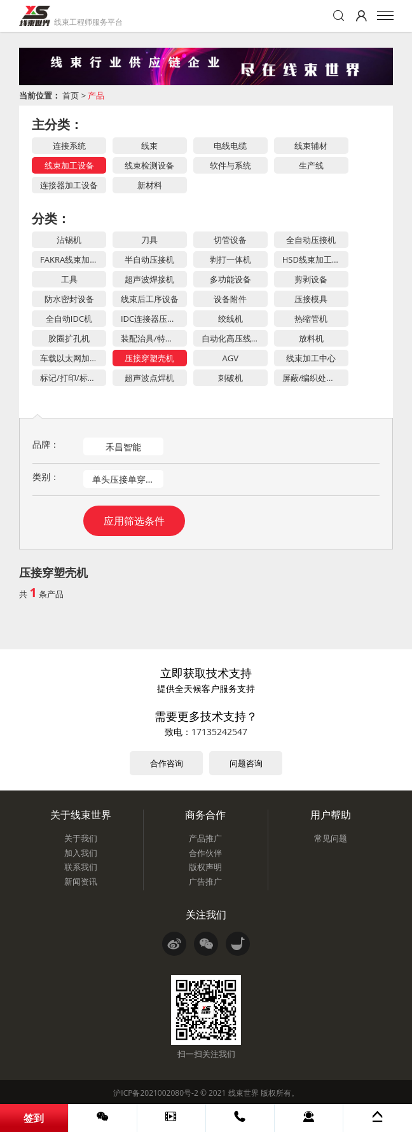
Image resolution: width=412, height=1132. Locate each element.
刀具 (149, 239)
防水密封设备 (69, 299)
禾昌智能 (123, 447)
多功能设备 (230, 279)
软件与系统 (230, 165)
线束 (149, 145)
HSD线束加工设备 (315, 259)
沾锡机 (69, 239)
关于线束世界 (80, 815)
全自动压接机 (311, 239)
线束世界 (243, 1092)
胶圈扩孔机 (69, 338)
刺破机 (230, 377)
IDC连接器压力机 (152, 318)
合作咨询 (166, 763)
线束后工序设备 (150, 299)
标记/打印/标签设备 (73, 377)
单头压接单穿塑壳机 (127, 479)
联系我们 (80, 867)
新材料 (149, 185)
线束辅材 (310, 145)
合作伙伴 (205, 853)
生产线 (311, 165)
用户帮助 (330, 815)
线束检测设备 (149, 165)
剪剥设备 (310, 279)
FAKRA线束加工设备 (73, 259)
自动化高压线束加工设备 (235, 338)
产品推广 (205, 838)
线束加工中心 (311, 358)
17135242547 (219, 732)
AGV (230, 358)
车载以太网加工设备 (73, 358)
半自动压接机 (149, 259)
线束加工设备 (69, 165)
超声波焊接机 (149, 279)
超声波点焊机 (149, 377)
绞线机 (230, 318)
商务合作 (205, 815)
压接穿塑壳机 (149, 358)
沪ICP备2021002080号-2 (155, 1092)
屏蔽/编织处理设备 (315, 377)
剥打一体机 (230, 259)
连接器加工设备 (69, 185)
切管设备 (230, 239)
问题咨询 (246, 763)
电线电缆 (230, 145)
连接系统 (69, 145)
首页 (70, 95)
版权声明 (205, 867)
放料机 (311, 338)
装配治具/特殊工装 (154, 338)
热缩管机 (310, 318)
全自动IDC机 (69, 318)
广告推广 (205, 881)
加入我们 (80, 853)
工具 (69, 279)
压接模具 (310, 299)
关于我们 (80, 838)
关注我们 (206, 914)
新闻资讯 (80, 881)
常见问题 (330, 838)
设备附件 (230, 299)
